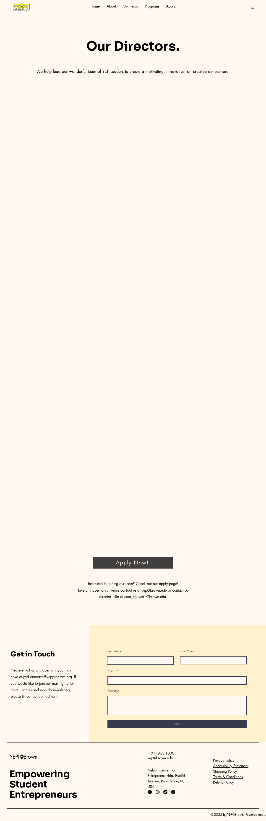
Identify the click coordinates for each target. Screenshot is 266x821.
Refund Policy (223, 782)
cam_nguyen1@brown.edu (145, 596)
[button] (253, 6)
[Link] (165, 792)
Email (111, 671)
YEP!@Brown (23, 756)
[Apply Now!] (133, 563)
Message (113, 690)
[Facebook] (149, 792)
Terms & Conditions (228, 776)
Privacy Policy (224, 760)
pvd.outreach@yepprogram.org (47, 676)
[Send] (177, 724)
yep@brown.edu (154, 590)
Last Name (187, 651)
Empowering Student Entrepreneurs (43, 784)
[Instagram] (157, 792)
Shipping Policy (225, 771)
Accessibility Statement (230, 765)
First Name (114, 651)
